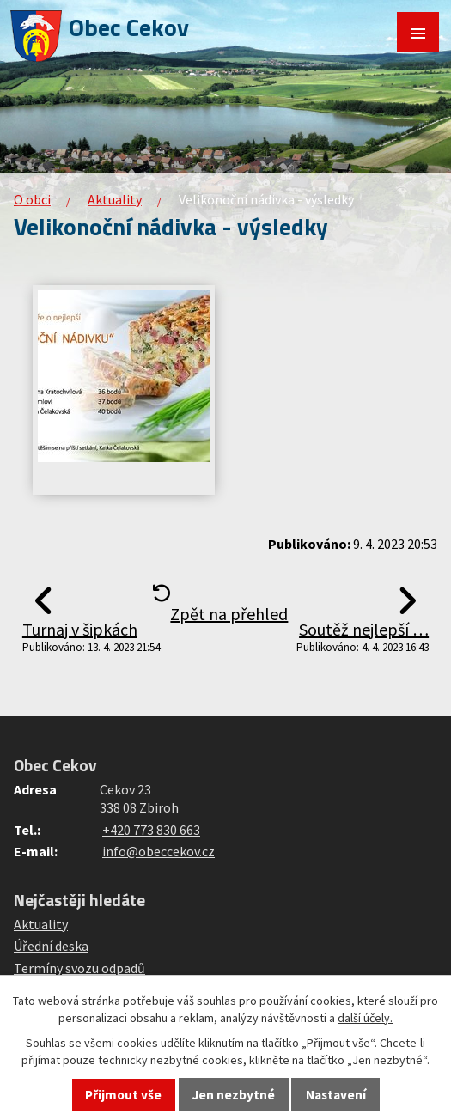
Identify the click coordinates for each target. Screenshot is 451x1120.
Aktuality (115, 199)
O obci (32, 199)
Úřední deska (51, 945)
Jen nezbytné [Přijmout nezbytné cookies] (233, 1095)
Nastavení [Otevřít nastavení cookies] (336, 1095)
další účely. (365, 1018)
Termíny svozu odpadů (79, 968)
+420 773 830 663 (151, 829)
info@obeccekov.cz (158, 851)
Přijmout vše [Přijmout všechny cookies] (123, 1095)
